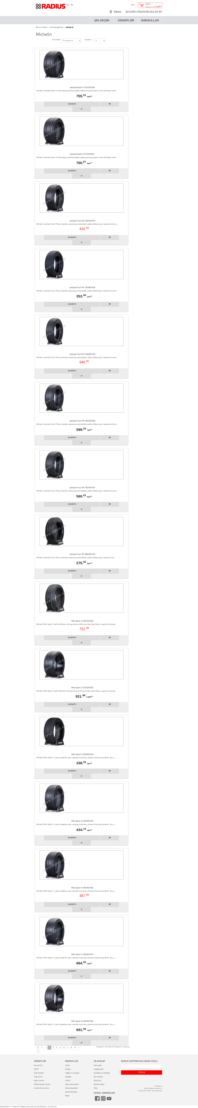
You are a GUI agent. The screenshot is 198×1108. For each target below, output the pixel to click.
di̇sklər (68, 1069)
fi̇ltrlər (67, 1080)
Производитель (57, 27)
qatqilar (68, 1077)
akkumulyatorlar (71, 1088)
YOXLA (141, 1072)
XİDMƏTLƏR (126, 20)
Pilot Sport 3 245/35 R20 (82, 621)
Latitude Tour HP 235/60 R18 (82, 287)
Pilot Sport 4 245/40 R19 (82, 954)
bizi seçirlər (98, 1077)
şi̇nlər (67, 1065)
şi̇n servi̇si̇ (38, 1065)
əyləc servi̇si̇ (39, 1080)
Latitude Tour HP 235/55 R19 (82, 221)
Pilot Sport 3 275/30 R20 (82, 688)
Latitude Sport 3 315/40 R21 (82, 154)
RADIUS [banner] (50, 7)
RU (72, 5)
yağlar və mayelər (72, 1073)
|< (38, 1047)
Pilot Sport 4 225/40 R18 (82, 754)
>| (38, 1051)
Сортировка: (54, 40)
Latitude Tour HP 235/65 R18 (82, 354)
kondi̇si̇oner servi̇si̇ (41, 1088)
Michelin (69, 27)
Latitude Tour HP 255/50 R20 (82, 421)
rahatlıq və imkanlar (102, 1073)
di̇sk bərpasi (39, 1073)
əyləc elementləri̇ (72, 1084)
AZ (67, 5)
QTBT (36, 1069)
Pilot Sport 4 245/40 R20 (82, 1021)
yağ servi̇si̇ (38, 1077)
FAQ (95, 1088)
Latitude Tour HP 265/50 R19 (82, 554)
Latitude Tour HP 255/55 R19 (82, 488)
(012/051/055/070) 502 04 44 (144, 12)
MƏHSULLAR (150, 20)
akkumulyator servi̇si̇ (42, 1084)
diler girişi (98, 1065)
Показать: (87, 40)
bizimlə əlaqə (99, 1084)
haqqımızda (98, 1069)
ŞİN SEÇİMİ (101, 20)
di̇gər (67, 1096)
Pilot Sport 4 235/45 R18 (82, 821)
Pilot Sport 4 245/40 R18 (82, 888)
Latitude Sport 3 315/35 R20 (82, 87)
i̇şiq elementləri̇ (71, 1092)
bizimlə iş (97, 1080)
